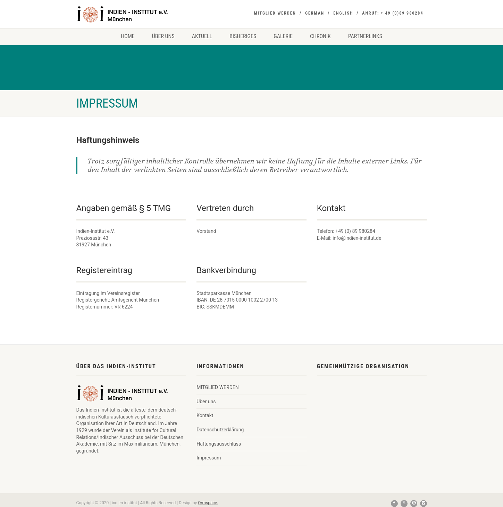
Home (128, 36)
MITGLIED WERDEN (275, 13)
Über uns (163, 36)
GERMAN (314, 13)
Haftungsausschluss (218, 444)
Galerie (283, 36)
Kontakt (204, 415)
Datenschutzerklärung (220, 429)
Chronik (320, 36)
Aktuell (202, 36)
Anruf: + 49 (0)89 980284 (392, 13)
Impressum (208, 457)
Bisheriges (242, 36)
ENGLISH (343, 13)
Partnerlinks (365, 36)
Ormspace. (208, 502)
